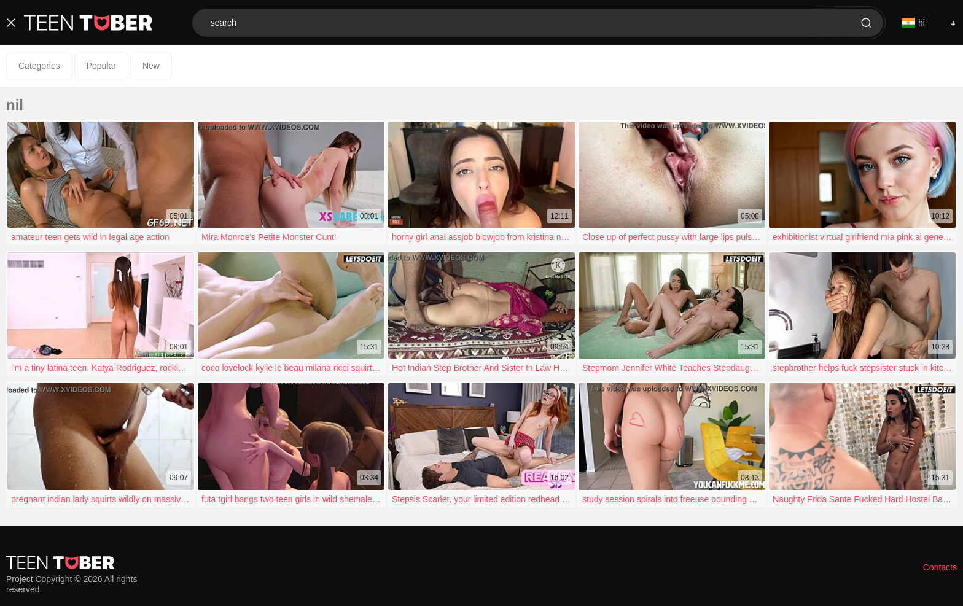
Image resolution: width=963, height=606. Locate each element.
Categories (39, 66)
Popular (101, 66)
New (151, 66)
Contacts (940, 567)
